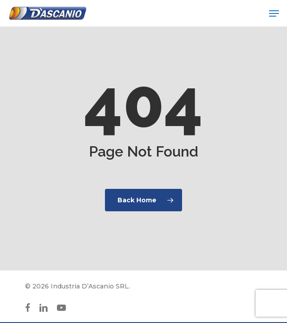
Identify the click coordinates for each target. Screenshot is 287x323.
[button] (274, 13)
